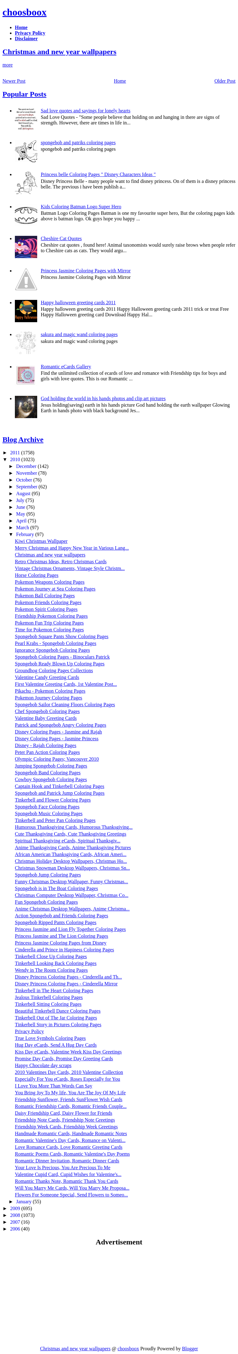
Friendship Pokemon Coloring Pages (51, 616)
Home (120, 81)
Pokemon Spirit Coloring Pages (46, 609)
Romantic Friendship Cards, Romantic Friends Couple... (70, 1106)
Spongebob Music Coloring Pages (48, 813)
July (21, 500)
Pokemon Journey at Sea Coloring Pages (55, 588)
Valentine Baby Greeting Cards (46, 718)
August (24, 493)
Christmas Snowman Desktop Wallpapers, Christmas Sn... (72, 868)
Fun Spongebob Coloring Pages (46, 902)
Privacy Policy (29, 1031)
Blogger (190, 1348)
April (22, 520)
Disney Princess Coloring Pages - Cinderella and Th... (68, 977)
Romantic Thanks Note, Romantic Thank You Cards (66, 1181)
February (25, 534)
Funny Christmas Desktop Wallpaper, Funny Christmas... (71, 881)
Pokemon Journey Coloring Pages (48, 697)
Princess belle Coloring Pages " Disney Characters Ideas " (98, 174)
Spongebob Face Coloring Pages (47, 806)
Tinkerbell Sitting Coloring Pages (48, 1004)
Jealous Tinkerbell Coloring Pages (49, 997)
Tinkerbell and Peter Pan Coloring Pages (55, 820)
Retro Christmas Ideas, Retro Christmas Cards (61, 561)
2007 (15, 1222)
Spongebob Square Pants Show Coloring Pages (61, 636)
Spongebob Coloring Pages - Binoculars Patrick (62, 657)
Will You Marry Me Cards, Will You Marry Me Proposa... (72, 1188)
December (27, 466)
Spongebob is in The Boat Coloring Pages (56, 888)
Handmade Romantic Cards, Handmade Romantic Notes (71, 1133)
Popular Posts (24, 94)
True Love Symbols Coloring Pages (50, 1038)
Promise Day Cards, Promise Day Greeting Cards (64, 1058)
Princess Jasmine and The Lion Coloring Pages (61, 936)
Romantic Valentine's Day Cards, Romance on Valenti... (70, 1140)
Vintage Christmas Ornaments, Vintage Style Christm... (70, 568)
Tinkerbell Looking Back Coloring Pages (55, 963)
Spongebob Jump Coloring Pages (48, 874)
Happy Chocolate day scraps (43, 1065)
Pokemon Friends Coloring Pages (48, 602)
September (27, 486)
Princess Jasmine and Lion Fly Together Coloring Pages (70, 929)
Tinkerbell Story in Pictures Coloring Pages (58, 1024)
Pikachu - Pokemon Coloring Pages (50, 691)
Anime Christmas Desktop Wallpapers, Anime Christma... (72, 908)
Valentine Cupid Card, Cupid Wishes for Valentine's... (68, 1174)
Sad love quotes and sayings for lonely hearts (85, 110)
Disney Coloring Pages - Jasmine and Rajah (58, 731)
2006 (15, 1228)
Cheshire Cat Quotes (61, 238)
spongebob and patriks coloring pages (78, 142)
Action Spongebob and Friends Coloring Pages (61, 915)
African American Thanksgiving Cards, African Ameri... (70, 854)
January (24, 1201)
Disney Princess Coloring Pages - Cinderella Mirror (66, 983)
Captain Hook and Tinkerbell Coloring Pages (59, 786)
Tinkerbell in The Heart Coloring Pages (54, 990)
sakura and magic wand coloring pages (79, 334)
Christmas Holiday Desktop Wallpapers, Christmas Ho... (71, 861)
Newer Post (13, 81)
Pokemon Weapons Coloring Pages (50, 582)
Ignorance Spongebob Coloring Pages (52, 650)
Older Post (225, 81)
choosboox (24, 12)
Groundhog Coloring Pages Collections (54, 670)
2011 (15, 452)
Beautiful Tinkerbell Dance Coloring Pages (57, 1011)
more (7, 64)
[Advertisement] (54, 1295)
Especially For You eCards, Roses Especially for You (67, 1079)
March (23, 527)
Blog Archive (22, 439)
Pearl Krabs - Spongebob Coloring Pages (55, 643)
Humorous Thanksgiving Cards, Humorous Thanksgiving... (74, 827)
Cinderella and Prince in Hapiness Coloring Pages (64, 949)
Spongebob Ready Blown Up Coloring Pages (59, 663)
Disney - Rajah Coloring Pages (45, 745)
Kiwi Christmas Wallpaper (41, 541)
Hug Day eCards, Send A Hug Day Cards (56, 1045)
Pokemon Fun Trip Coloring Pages (49, 622)
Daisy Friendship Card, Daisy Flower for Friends (63, 1113)
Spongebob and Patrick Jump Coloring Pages (59, 793)
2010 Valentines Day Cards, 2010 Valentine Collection (69, 1072)
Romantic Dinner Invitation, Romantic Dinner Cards (67, 1160)
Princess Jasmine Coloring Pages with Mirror (85, 270)
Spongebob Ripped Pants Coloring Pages (55, 922)
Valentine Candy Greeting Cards (47, 677)
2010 (15, 459)
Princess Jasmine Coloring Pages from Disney (61, 942)
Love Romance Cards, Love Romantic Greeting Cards (68, 1147)
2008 (15, 1215)
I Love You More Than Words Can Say (53, 1085)
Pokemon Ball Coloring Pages (45, 595)
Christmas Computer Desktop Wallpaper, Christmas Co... (71, 895)
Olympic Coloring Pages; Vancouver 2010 (57, 759)
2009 (15, 1208)
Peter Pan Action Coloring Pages (47, 752)
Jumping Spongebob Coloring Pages (51, 765)
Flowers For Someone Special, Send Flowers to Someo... (71, 1194)
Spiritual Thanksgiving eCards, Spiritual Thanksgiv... (68, 840)
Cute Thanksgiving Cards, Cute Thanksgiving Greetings (70, 834)
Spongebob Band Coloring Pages (48, 772)
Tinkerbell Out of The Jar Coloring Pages (56, 1017)
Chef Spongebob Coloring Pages (47, 711)
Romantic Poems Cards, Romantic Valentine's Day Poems (72, 1154)
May (21, 514)
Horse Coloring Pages (36, 575)
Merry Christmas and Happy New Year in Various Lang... (72, 548)
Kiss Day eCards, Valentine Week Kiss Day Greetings (68, 1051)
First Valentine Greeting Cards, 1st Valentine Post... (66, 684)
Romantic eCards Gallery (66, 366)
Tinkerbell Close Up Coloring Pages (51, 956)
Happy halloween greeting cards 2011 (78, 302)
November (27, 473)
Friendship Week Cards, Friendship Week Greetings (66, 1126)
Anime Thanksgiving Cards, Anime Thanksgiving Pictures (73, 847)
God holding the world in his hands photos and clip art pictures (103, 398)
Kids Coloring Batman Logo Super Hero (81, 206)
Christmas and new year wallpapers (59, 52)
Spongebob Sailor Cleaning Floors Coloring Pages (65, 704)
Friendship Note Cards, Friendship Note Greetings (65, 1120)
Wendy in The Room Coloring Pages (51, 970)
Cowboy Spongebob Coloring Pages (51, 779)
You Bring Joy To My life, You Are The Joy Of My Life (70, 1092)
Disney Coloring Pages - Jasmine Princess (57, 738)
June (21, 507)
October (24, 479)
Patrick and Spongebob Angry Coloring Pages (60, 725)
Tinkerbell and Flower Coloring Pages (53, 799)
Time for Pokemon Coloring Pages (49, 629)
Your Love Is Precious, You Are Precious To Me (62, 1167)
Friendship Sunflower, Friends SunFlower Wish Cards (68, 1099)
